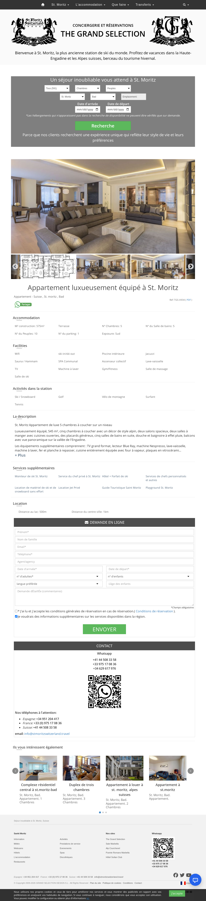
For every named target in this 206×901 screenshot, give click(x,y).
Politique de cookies (112, 883)
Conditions (128, 883)
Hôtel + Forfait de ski (115, 476)
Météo (17, 844)
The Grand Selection (115, 839)
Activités (64, 839)
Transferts (145, 4)
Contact (138, 883)
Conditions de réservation (155, 611)
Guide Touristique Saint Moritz (121, 487)
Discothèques (66, 857)
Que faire (120, 4)
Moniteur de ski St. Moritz (31, 476)
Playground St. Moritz (159, 487)
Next (190, 267)
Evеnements (66, 848)
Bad (61, 296)
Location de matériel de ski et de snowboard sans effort (35, 489)
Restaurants (19, 862)
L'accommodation (90, 4)
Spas (62, 852)
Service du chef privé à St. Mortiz (79, 476)
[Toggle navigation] (186, 4)
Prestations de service (70, 844)
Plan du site (95, 883)
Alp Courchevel (113, 848)
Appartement (23, 296)
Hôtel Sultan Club (114, 857)
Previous (15, 267)
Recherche (102, 126)
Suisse (38, 296)
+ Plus (20, 455)
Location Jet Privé (69, 487)
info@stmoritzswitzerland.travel (47, 734)
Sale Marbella (112, 844)
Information (19, 839)
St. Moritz (60, 4)
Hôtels (17, 852)
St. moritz (50, 296)
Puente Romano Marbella (118, 852)
